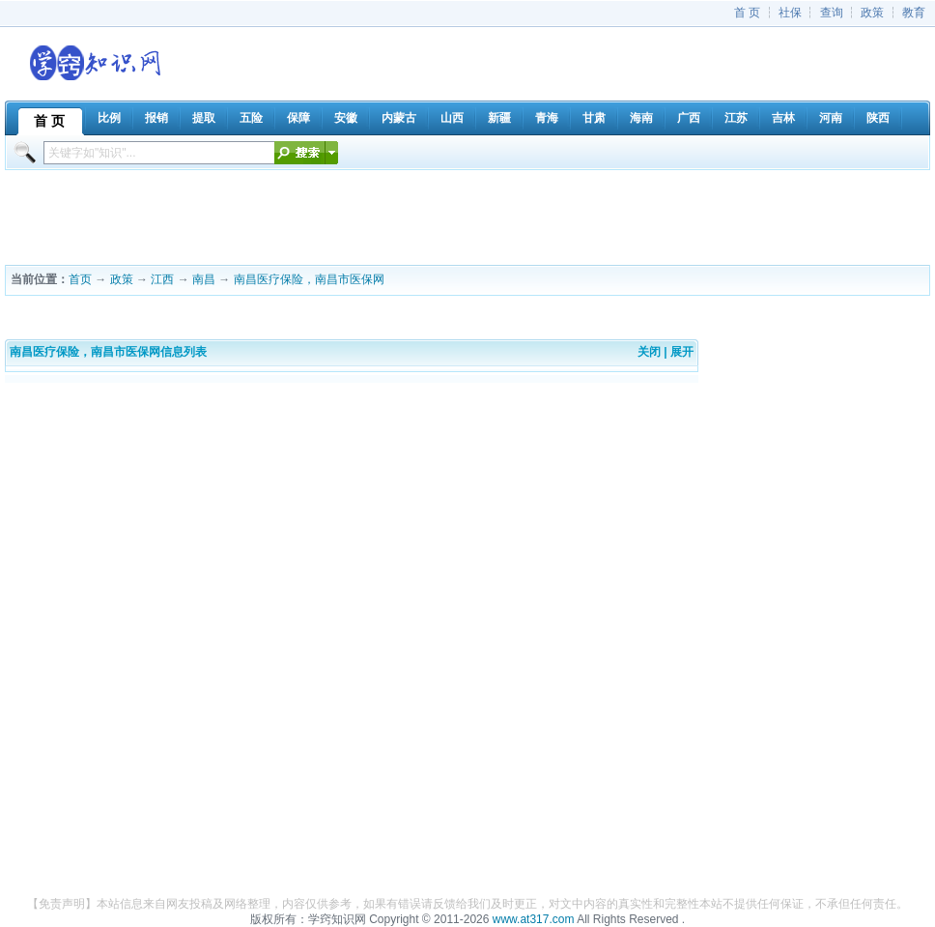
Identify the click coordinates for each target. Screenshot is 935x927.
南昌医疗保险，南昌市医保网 (309, 279)
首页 (80, 279)
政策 (872, 12)
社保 (790, 12)
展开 (682, 352)
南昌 (203, 279)
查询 (831, 12)
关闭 (649, 352)
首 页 (747, 12)
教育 (913, 12)
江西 (162, 279)
